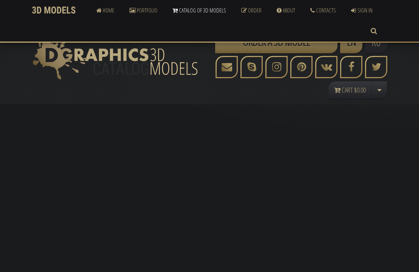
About (286, 10)
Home (105, 10)
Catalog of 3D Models (199, 10)
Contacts (323, 10)
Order (251, 10)
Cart (350, 89)
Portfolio (143, 10)
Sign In (362, 10)
